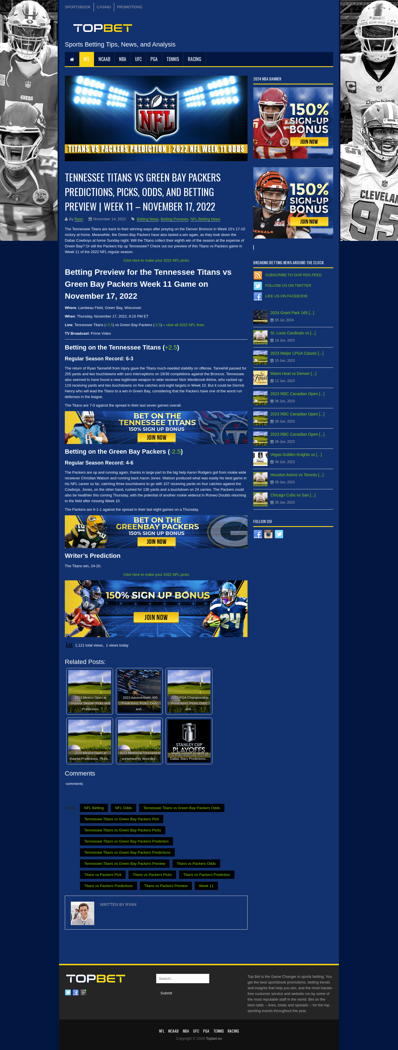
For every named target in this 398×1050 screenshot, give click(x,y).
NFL (87, 59)
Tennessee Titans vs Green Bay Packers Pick (121, 819)
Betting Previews (174, 219)
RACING (194, 59)
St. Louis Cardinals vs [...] (293, 333)
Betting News (148, 219)
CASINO (104, 7)
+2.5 (109, 325)
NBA (122, 59)
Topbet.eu (214, 1038)
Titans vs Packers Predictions (108, 886)
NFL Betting (94, 808)
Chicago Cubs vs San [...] (292, 495)
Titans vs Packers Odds (196, 863)
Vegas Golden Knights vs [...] (296, 454)
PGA (154, 59)
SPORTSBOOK (78, 7)
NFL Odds (123, 808)
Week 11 (206, 886)
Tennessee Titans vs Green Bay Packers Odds (181, 808)
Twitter (68, 993)
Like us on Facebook (286, 296)
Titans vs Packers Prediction (206, 875)
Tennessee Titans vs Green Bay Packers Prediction (126, 841)
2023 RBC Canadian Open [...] (297, 393)
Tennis (172, 59)
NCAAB (104, 59)
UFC (138, 59)
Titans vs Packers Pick (102, 875)
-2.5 (157, 325)
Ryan (79, 219)
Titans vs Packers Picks (152, 875)
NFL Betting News (205, 219)
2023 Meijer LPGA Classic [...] (296, 353)
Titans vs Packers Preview (166, 886)
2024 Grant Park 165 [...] (292, 312)
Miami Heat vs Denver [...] (293, 373)
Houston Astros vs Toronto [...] (297, 474)
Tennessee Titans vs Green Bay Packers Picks (122, 830)
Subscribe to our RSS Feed (293, 275)
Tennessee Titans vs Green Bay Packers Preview (124, 863)
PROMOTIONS (129, 7)
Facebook (76, 993)
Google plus (83, 993)
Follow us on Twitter (288, 285)
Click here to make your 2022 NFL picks (156, 260)
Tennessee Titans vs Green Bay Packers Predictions (127, 852)
